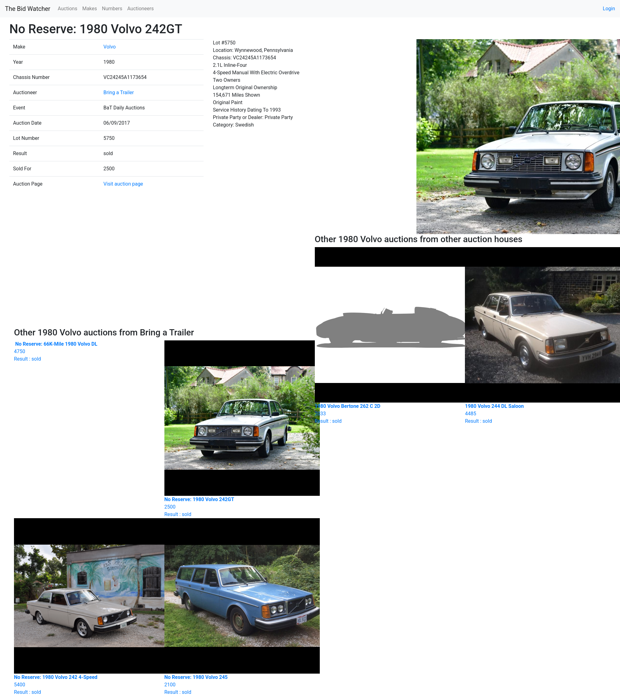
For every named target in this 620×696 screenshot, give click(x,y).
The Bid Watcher (27, 8)
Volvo (109, 47)
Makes (89, 9)
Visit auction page (123, 184)
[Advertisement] (159, 280)
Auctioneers (140, 9)
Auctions (67, 9)
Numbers (112, 9)
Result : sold (84, 351)
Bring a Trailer (118, 92)
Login (609, 9)
